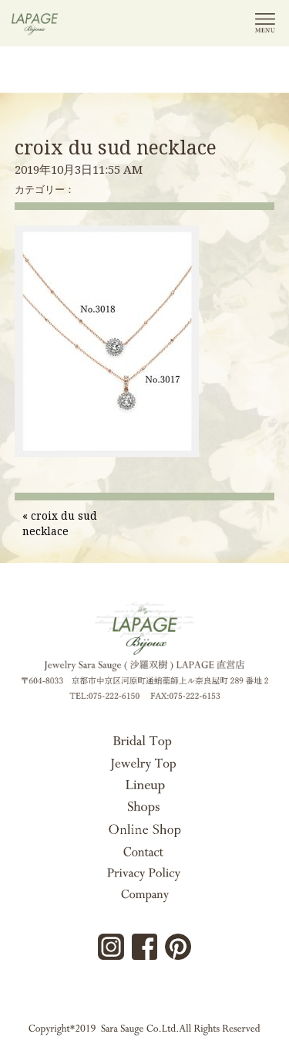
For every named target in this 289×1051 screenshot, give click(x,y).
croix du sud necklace (116, 147)
